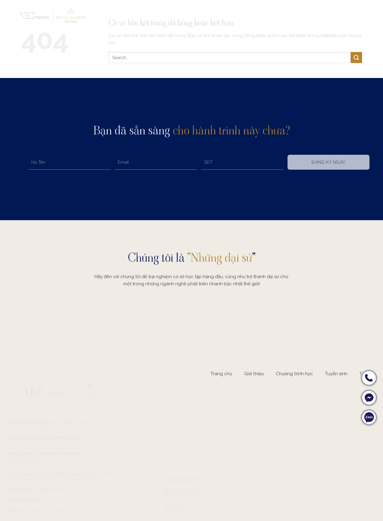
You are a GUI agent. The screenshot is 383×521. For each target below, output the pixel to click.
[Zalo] (369, 417)
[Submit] (356, 57)
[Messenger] (369, 398)
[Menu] (367, 14)
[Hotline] (369, 378)
